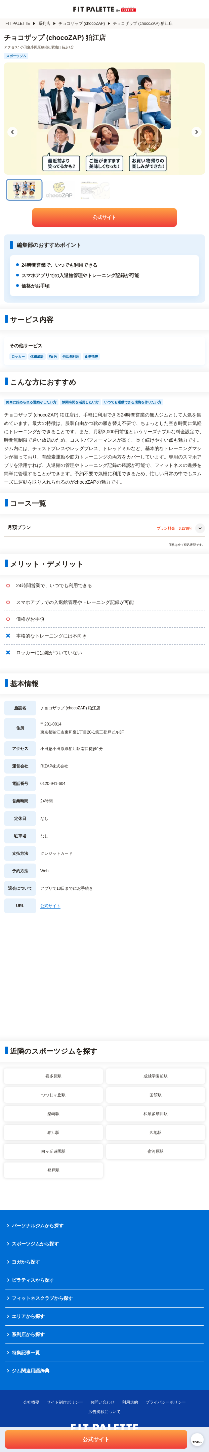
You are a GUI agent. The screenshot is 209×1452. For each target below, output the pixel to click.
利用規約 (130, 1402)
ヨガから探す (26, 1262)
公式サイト (104, 217)
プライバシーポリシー (165, 1402)
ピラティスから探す (33, 1280)
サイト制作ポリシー (65, 1402)
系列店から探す (28, 1334)
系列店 (47, 23)
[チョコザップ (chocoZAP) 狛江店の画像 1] (24, 189)
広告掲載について (104, 1411)
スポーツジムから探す (35, 1243)
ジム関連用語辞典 (30, 1370)
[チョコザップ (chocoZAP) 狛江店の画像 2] (59, 190)
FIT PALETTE (20, 23)
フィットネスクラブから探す (42, 1298)
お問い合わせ (102, 1402)
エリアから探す (28, 1316)
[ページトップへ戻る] (197, 1439)
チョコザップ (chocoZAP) (84, 23)
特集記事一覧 (26, 1352)
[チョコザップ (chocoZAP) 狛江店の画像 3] (94, 190)
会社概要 (31, 1402)
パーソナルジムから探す (38, 1225)
